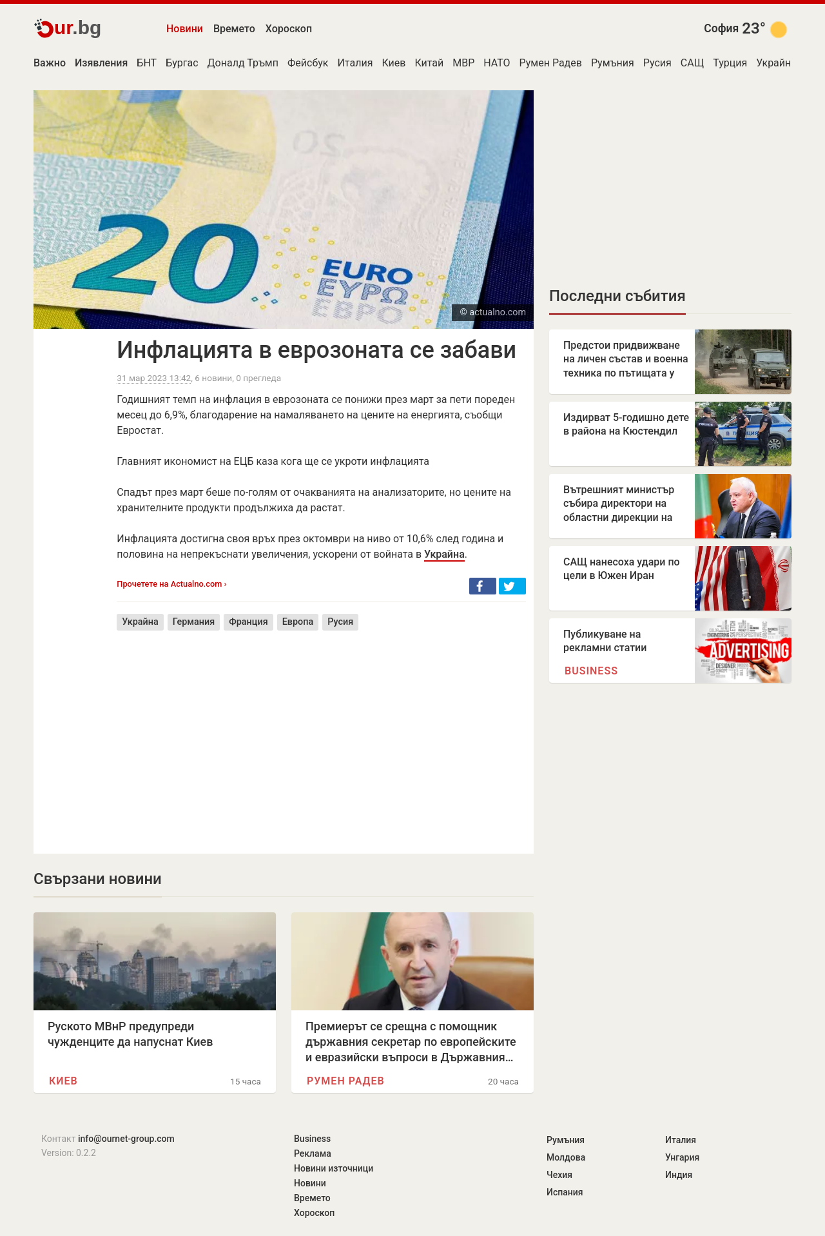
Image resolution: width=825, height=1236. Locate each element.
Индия (678, 1175)
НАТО (496, 63)
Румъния (612, 63)
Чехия (559, 1175)
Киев (393, 63)
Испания (565, 1192)
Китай (428, 63)
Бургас (182, 63)
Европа (298, 621)
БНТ (147, 63)
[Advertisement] (321, 732)
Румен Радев (550, 63)
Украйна (776, 63)
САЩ (692, 63)
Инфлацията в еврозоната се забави (316, 350)
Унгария (682, 1157)
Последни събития (617, 296)
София (721, 28)
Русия (657, 63)
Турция (730, 63)
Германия (194, 621)
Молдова (566, 1157)
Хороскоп (289, 29)
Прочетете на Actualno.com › (171, 584)
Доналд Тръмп (243, 63)
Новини (184, 29)
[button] (482, 586)
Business (591, 671)
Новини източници (333, 1168)
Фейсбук (308, 63)
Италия (355, 63)
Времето (234, 29)
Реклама (312, 1153)
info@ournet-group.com (126, 1138)
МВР (463, 63)
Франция (248, 621)
